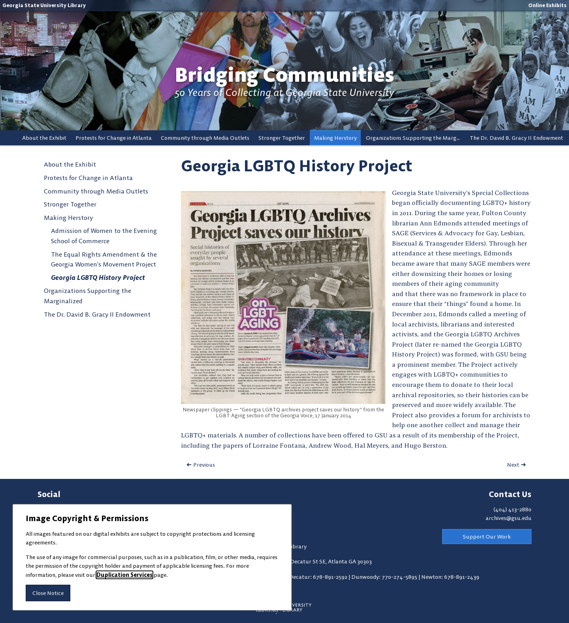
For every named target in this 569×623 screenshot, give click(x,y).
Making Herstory (335, 137)
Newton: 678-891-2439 (450, 576)
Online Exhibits (547, 5)
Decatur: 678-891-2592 (319, 576)
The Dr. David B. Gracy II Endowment (516, 137)
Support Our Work (487, 536)
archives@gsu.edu (508, 518)
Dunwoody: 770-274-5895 (384, 576)
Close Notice (48, 593)
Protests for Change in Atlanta (113, 137)
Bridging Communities (284, 75)
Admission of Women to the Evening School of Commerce (104, 236)
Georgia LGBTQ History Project (98, 277)
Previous (204, 464)
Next (513, 464)
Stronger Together (281, 137)
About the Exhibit (44, 137)
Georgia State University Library (44, 5)
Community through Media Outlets (205, 137)
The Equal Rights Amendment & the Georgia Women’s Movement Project (104, 259)
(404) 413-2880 (512, 509)
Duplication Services (124, 574)
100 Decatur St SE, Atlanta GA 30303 (326, 561)
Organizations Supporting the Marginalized (415, 137)
